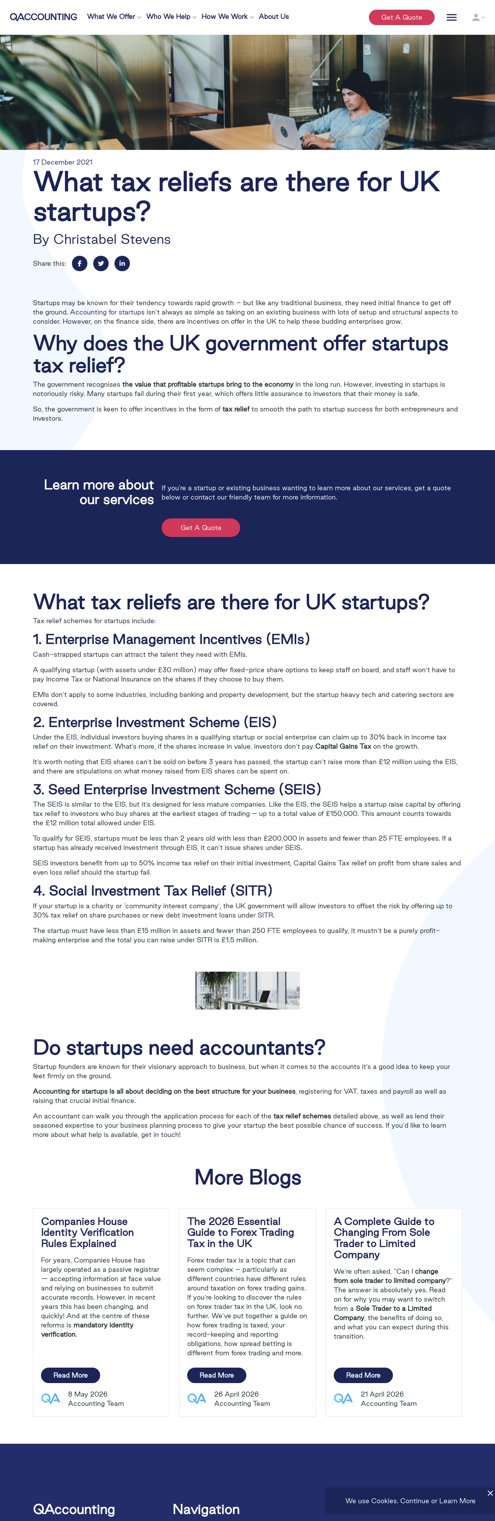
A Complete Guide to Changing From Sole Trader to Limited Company (384, 1238)
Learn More (457, 1500)
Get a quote (401, 17)
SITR (265, 915)
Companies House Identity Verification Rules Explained (87, 1232)
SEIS (55, 804)
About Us (274, 16)
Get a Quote (202, 527)
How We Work (224, 16)
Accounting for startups (107, 312)
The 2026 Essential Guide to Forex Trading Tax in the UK (240, 1232)
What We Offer (111, 16)
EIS (71, 737)
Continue (414, 1500)
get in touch (160, 1134)
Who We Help (168, 16)
